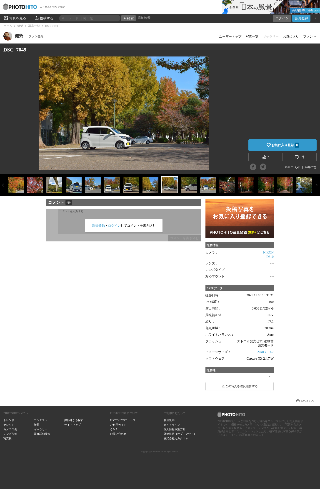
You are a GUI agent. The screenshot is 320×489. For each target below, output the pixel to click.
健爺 (20, 26)
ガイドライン (172, 424)
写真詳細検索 (42, 434)
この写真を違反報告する (241, 386)
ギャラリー (41, 429)
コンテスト (41, 420)
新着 (36, 424)
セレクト (8, 424)
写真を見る (14, 17)
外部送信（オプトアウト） (180, 434)
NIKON (268, 252)
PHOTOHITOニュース (123, 420)
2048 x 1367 (265, 352)
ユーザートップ (230, 36)
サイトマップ (72, 424)
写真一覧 (34, 26)
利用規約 (169, 420)
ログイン (282, 18)
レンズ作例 (10, 434)
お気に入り (291, 36)
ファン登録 (36, 36)
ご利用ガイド (118, 424)
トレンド (8, 420)
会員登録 (301, 18)
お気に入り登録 (285, 145)
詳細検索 (144, 18)
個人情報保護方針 (174, 429)
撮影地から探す (73, 420)
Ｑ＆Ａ (114, 429)
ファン (308, 36)
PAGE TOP (307, 400)
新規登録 (98, 225)
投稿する (43, 17)
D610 (270, 257)
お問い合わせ (118, 434)
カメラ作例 (10, 429)
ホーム (7, 26)
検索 (128, 18)
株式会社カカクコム (176, 438)
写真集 (7, 438)
